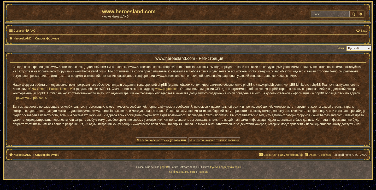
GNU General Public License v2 (51, 89)
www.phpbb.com (166, 89)
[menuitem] (30, 30)
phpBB (164, 167)
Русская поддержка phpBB (226, 167)
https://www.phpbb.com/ (29, 98)
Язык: (341, 48)
